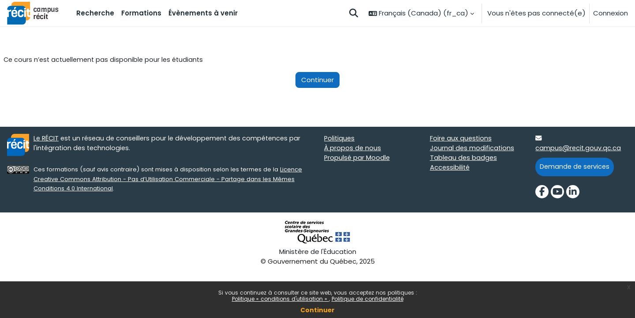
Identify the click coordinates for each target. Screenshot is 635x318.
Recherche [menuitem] (95, 13)
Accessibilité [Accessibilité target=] (450, 169)
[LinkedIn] (572, 193)
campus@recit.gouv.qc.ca (578, 149)
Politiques (340, 139)
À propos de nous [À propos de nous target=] (353, 149)
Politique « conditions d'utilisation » (280, 299)
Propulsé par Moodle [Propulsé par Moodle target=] (357, 158)
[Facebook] (542, 193)
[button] (353, 13)
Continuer (317, 310)
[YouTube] (557, 193)
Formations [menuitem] (141, 13)
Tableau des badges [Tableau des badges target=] (464, 158)
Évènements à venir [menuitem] (203, 13)
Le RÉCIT (47, 139)
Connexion (610, 13)
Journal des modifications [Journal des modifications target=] (472, 149)
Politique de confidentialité (367, 299)
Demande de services (576, 167)
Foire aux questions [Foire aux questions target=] (461, 139)
